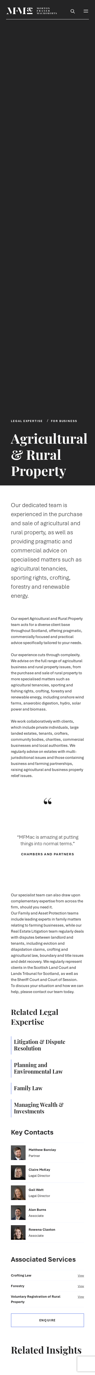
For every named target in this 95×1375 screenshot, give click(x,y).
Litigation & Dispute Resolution (39, 1045)
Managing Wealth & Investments (39, 1108)
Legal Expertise (27, 421)
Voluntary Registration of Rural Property (47, 1299)
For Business (64, 421)
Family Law (28, 1087)
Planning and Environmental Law (38, 1068)
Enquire (47, 1320)
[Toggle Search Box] (72, 11)
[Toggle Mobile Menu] (86, 11)
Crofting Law (47, 1275)
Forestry (47, 1286)
